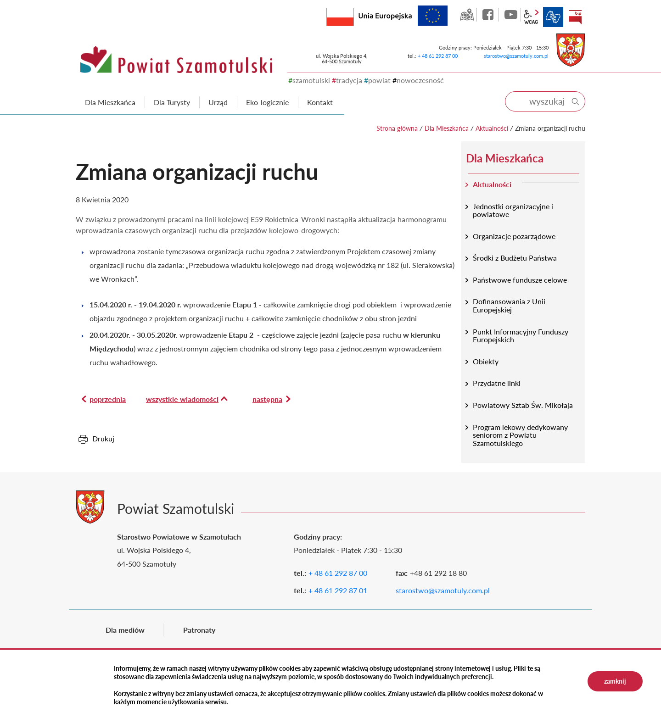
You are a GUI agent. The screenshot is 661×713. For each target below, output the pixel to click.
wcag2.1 (531, 17)
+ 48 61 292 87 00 (438, 56)
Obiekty (486, 361)
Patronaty (199, 629)
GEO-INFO (467, 15)
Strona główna (397, 128)
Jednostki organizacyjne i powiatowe (513, 210)
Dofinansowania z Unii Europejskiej (509, 305)
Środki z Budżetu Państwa (515, 257)
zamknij (615, 681)
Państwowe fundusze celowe (520, 279)
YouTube (511, 15)
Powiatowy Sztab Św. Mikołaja (523, 405)
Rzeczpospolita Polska (353, 15)
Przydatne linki (497, 383)
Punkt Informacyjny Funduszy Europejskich (520, 335)
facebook (489, 15)
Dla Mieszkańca (447, 128)
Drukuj (103, 438)
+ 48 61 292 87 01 (337, 590)
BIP (575, 17)
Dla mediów (125, 629)
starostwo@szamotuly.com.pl (516, 56)
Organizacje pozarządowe (514, 236)
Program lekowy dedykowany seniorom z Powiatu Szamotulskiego (520, 435)
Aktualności (492, 128)
